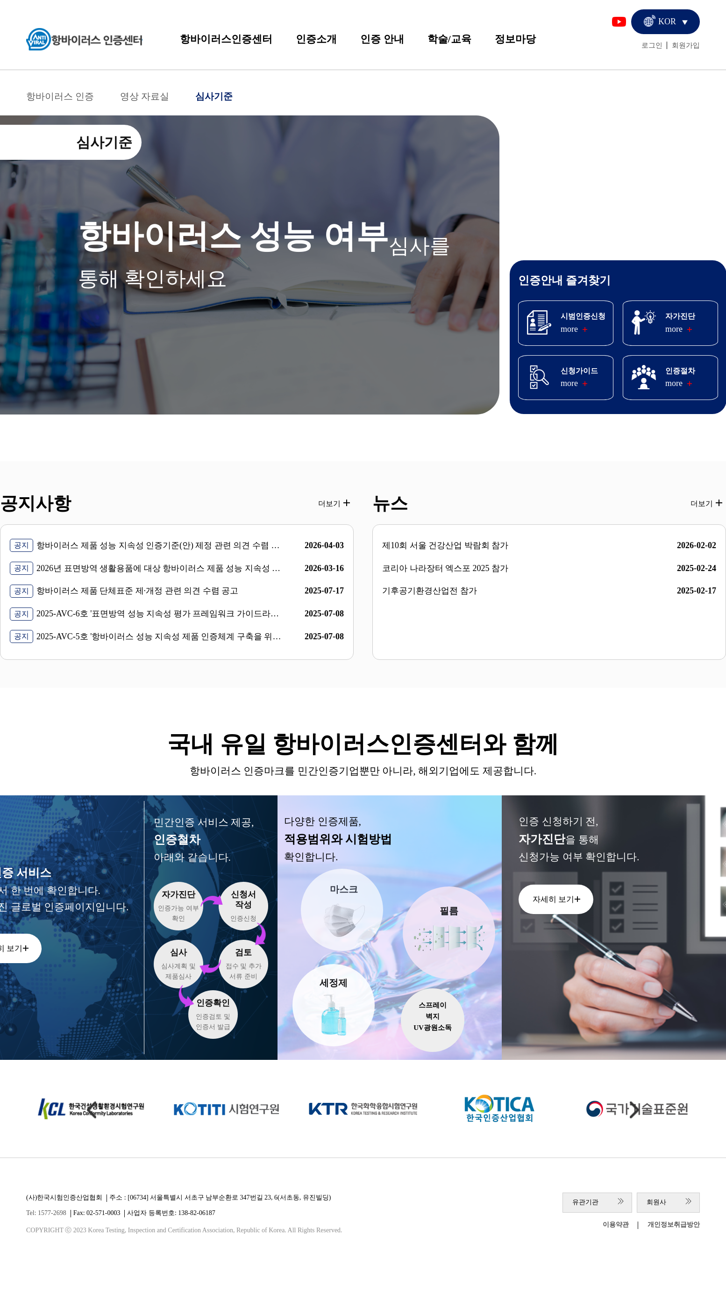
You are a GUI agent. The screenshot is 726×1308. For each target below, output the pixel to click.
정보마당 (515, 39)
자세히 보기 (553, 899)
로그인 (651, 45)
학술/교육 (449, 39)
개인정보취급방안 (674, 1224)
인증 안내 (382, 39)
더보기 (329, 503)
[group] (226, 1109)
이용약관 (616, 1224)
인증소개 (316, 39)
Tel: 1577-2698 (46, 1212)
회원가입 (686, 45)
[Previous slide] (91, 1109)
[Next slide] (634, 1109)
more (569, 329)
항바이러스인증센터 (226, 39)
